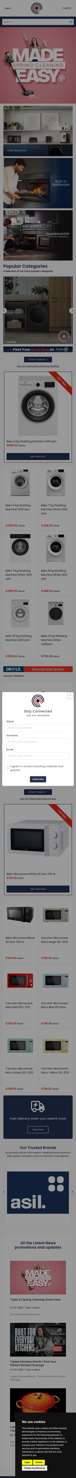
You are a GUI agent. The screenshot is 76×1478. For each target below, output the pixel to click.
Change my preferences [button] (34, 1468)
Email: (9, 749)
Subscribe (38, 779)
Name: (10, 721)
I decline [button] (39, 1462)
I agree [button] (27, 1462)
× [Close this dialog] (70, 695)
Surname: (12, 735)
